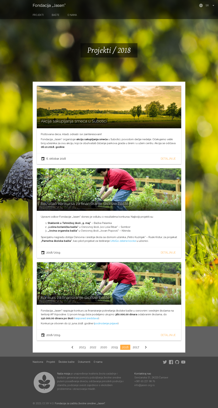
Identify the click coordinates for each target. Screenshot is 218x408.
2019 (114, 347)
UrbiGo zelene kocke (123, 240)
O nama (72, 15)
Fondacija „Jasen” (49, 5)
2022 (93, 347)
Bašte (55, 15)
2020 (103, 347)
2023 (82, 347)
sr (207, 5)
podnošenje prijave (106, 323)
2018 (125, 347)
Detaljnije (168, 158)
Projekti (38, 15)
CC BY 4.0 (47, 403)
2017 (136, 347)
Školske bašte (66, 361)
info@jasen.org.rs (144, 385)
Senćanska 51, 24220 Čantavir (151, 377)
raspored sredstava (86, 318)
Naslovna (38, 361)
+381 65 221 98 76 (144, 381)
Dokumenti (84, 361)
